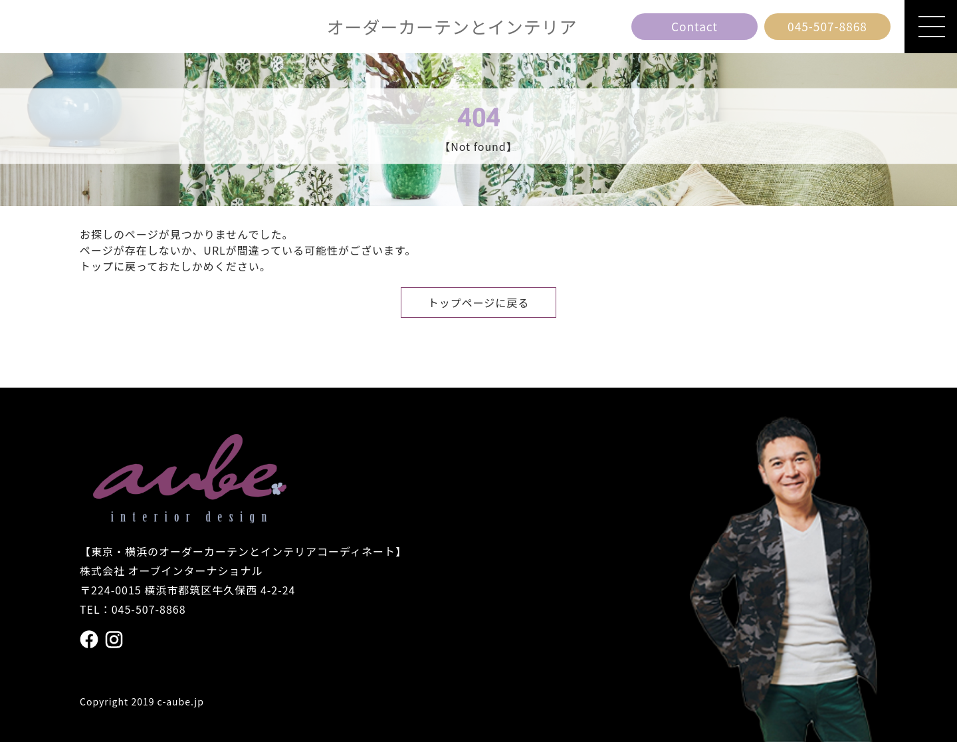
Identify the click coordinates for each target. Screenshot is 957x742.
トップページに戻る (479, 302)
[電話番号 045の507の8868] (827, 26)
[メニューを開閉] (930, 26)
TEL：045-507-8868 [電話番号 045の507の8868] (133, 609)
